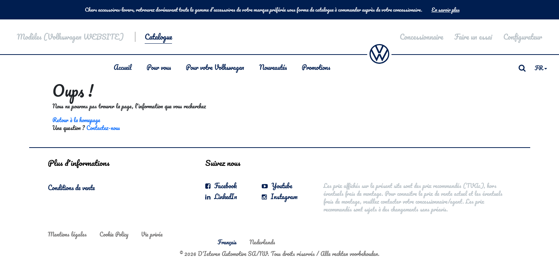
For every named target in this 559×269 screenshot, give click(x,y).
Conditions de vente (71, 187)
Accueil (123, 67)
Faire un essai (473, 37)
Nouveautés (273, 67)
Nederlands (262, 242)
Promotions (316, 67)
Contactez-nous (103, 127)
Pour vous (159, 67)
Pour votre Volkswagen (215, 67)
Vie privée (152, 234)
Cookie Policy (113, 234)
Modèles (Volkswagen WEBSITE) (70, 37)
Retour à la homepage (76, 119)
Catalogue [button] (158, 37)
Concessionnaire (421, 37)
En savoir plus (445, 9)
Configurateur (522, 37)
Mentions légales (67, 234)
